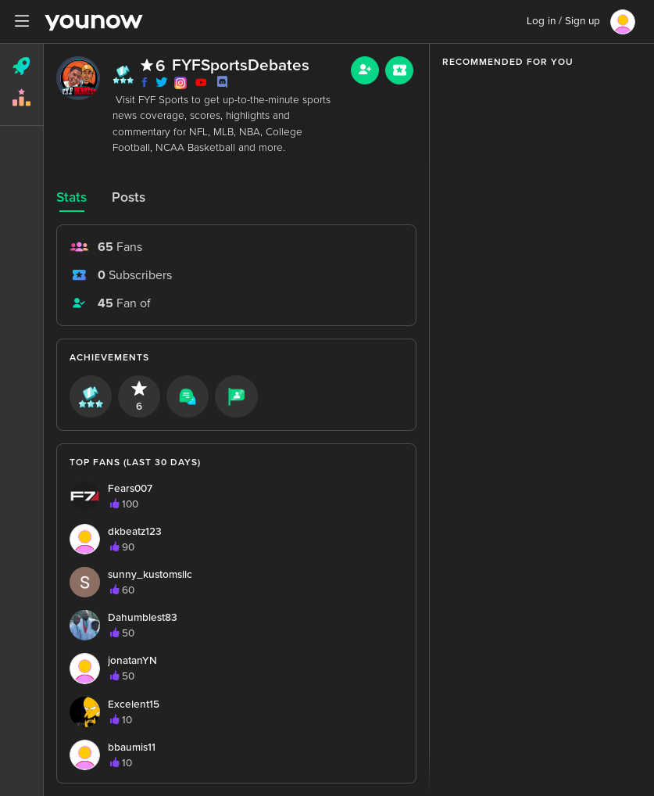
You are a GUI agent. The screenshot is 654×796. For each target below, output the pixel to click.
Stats (71, 197)
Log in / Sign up (563, 21)
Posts (128, 197)
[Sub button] (399, 70)
